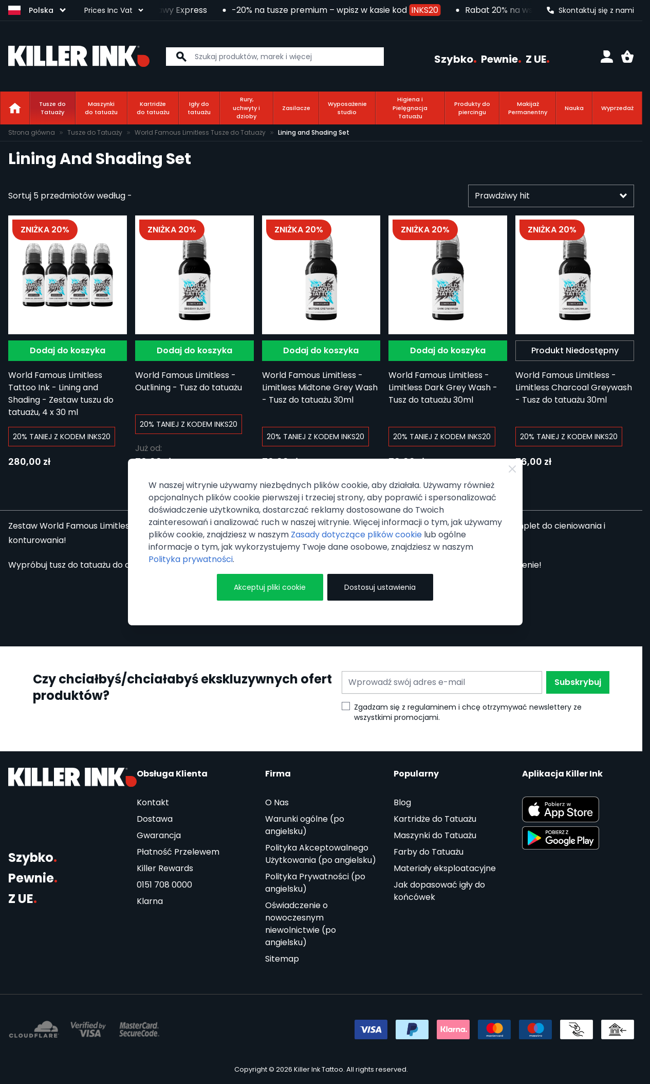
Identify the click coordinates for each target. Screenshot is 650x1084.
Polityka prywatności (190, 559)
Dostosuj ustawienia (380, 587)
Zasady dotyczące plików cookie (356, 534)
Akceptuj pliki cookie (270, 587)
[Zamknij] (512, 469)
